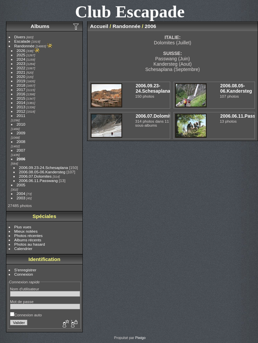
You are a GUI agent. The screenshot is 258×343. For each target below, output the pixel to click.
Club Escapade (130, 11)
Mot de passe (22, 301)
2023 (21, 63)
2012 (21, 111)
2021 (21, 72)
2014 (21, 102)
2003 (21, 198)
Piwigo (140, 338)
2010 (21, 124)
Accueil (99, 26)
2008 (21, 141)
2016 (21, 94)
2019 (21, 81)
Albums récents (27, 240)
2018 (21, 85)
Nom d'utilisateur (24, 289)
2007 (21, 150)
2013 (21, 107)
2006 (21, 159)
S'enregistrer (25, 270)
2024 (21, 59)
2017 (21, 89)
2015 (21, 98)
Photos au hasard (29, 244)
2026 (21, 50)
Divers (19, 37)
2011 (21, 115)
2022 (21, 68)
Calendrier (23, 248)
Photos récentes (28, 235)
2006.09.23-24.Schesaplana (43, 167)
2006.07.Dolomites (35, 176)
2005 (21, 185)
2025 (21, 55)
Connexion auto (26, 315)
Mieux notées (26, 231)
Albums (40, 26)
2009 (21, 133)
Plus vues (22, 227)
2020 (21, 76)
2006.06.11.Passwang (38, 180)
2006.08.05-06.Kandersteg (42, 172)
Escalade (22, 41)
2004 (21, 193)
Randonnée (24, 46)
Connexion (23, 274)
